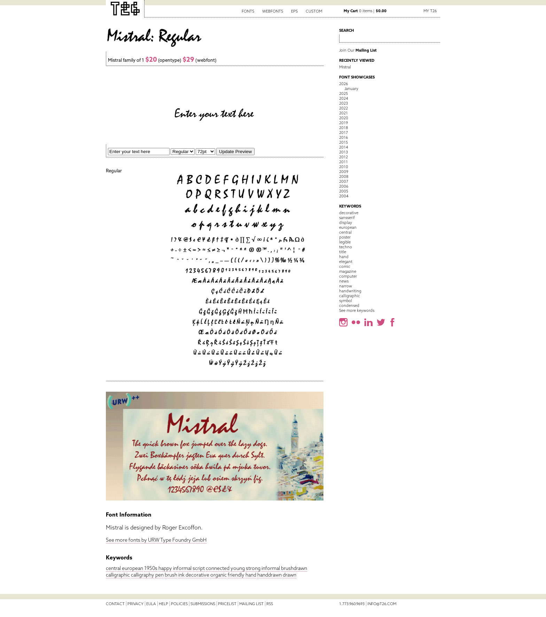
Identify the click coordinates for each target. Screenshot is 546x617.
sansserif (347, 217)
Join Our (358, 50)
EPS (294, 11)
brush (171, 575)
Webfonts (272, 11)
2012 (343, 157)
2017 (343, 132)
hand (250, 575)
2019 (343, 122)
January (351, 88)
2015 (343, 142)
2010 (343, 166)
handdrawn (269, 575)
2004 (344, 196)
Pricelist (227, 603)
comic (344, 266)
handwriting (350, 290)
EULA (151, 603)
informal (182, 568)
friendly (236, 575)
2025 (343, 93)
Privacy (135, 603)
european (132, 568)
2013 (343, 152)
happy (165, 568)
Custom (314, 11)
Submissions (202, 603)
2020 (343, 117)
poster (345, 237)
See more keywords (356, 310)
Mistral (345, 67)
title (342, 251)
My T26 (430, 10)
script (199, 568)
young (238, 568)
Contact (115, 603)
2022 (343, 108)
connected (217, 568)
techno (345, 246)
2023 (343, 103)
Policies (179, 603)
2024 (343, 98)
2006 (343, 186)
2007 (343, 181)
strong (253, 568)
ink (181, 575)
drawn (289, 575)
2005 (343, 191)
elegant (345, 261)
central (113, 568)
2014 (343, 147)
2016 (343, 137)
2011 (343, 161)
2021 (343, 113)
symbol (345, 300)
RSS (269, 603)
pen (159, 575)
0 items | (365, 10)
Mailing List (251, 603)
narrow (345, 286)
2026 (343, 83)
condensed (349, 305)
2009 (343, 171)
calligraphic (118, 575)
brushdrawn (294, 568)
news (344, 281)
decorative (197, 575)
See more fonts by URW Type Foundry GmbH (156, 540)
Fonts (248, 11)
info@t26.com (381, 603)
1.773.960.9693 (352, 603)
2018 (343, 127)
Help (163, 603)
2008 (343, 176)
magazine (347, 271)
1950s (150, 568)
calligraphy (142, 575)
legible (345, 242)
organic (218, 575)
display (345, 222)
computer (348, 276)
